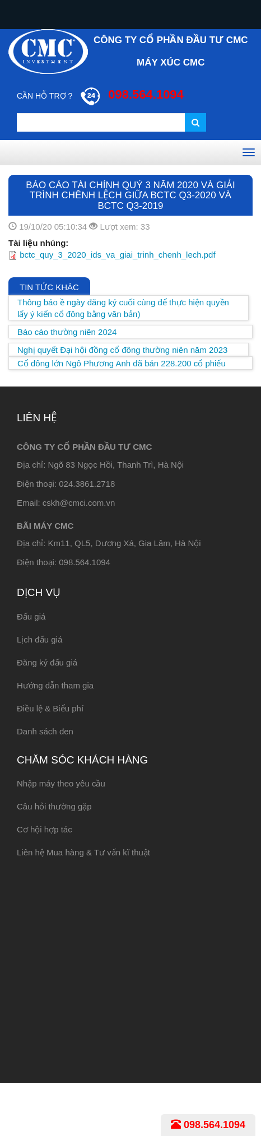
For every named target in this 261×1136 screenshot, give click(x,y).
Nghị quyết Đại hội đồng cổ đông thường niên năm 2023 (122, 350)
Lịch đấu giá (39, 639)
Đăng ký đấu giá (47, 662)
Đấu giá (31, 616)
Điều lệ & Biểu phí (50, 708)
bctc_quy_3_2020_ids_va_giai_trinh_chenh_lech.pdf (117, 254)
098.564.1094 (208, 1124)
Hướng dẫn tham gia (55, 685)
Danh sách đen (45, 731)
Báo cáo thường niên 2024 (66, 332)
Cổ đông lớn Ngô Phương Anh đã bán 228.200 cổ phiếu (121, 363)
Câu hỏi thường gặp (54, 806)
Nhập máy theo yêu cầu (61, 783)
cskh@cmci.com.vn (79, 503)
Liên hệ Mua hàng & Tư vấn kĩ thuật (83, 852)
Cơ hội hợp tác (44, 829)
